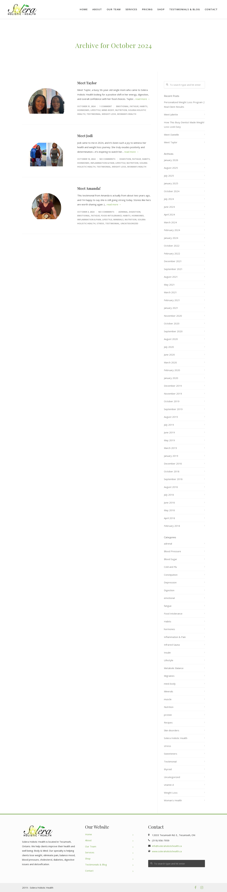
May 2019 (169, 440)
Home (84, 9)
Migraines (169, 675)
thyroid (168, 769)
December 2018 (173, 463)
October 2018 (171, 471)
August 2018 (171, 487)
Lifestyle (95, 110)
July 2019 (169, 424)
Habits (143, 106)
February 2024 (172, 230)
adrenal (123, 211)
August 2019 (171, 416)
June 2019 (169, 432)
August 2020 (171, 339)
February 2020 (172, 370)
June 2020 (169, 354)
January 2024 (171, 237)
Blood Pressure (172, 551)
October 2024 (171, 191)
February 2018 (172, 525)
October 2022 (171, 245)
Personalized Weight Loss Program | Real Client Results (184, 104)
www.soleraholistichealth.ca (167, 851)
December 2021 (173, 261)
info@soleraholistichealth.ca (167, 846)
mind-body (108, 110)
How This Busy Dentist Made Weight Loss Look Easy (184, 124)
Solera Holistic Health (175, 738)
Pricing (147, 9)
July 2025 (169, 175)
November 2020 (173, 315)
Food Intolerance (111, 215)
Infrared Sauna (172, 644)
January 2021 (171, 307)
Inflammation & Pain (102, 162)
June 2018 (169, 502)
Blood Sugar (170, 559)
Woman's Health (126, 114)
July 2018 (169, 494)
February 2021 (172, 300)
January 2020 (171, 378)
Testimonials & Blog (184, 9)
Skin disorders (171, 730)
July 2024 (169, 198)
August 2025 (171, 167)
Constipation (171, 574)
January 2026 (171, 160)
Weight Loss (109, 114)
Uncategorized (129, 223)
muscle (168, 699)
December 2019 (173, 385)
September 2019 (173, 409)
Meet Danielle (171, 134)
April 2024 (169, 214)
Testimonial (94, 114)
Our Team (114, 9)
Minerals (118, 219)
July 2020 (169, 346)
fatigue (134, 106)
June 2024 (169, 206)
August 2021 (171, 276)
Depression (170, 582)
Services (131, 9)
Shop (161, 9)
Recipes (168, 722)
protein (168, 714)
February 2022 (172, 253)
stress (100, 223)
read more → (142, 98)
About (97, 9)
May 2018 (169, 510)
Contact (211, 9)
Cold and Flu (170, 566)
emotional (122, 106)
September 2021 (173, 269)
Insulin (167, 652)
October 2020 (171, 323)
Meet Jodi (85, 135)
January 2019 (171, 455)
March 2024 (170, 222)
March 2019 (170, 448)
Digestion (125, 159)
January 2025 (171, 183)
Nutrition (121, 110)
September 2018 (173, 479)
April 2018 (169, 518)
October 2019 (171, 401)
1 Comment (105, 106)
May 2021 (169, 284)
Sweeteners (170, 753)
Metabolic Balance (173, 668)
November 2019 (173, 393)
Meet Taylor (87, 83)
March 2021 (170, 292)
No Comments (107, 159)
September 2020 (173, 331)
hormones (83, 110)
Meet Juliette (171, 114)
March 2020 (170, 362)
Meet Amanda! (89, 188)
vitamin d (169, 784)
